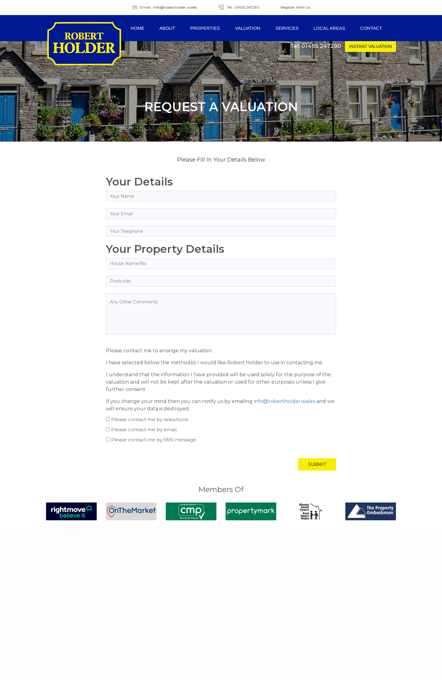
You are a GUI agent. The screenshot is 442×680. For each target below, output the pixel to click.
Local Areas (329, 28)
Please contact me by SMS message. (154, 439)
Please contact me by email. (144, 429)
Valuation (247, 28)
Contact (371, 28)
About (167, 28)
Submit (317, 464)
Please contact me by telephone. (150, 419)
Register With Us (295, 7)
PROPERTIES (205, 28)
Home (137, 28)
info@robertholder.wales (284, 401)
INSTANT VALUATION (370, 46)
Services (287, 28)
